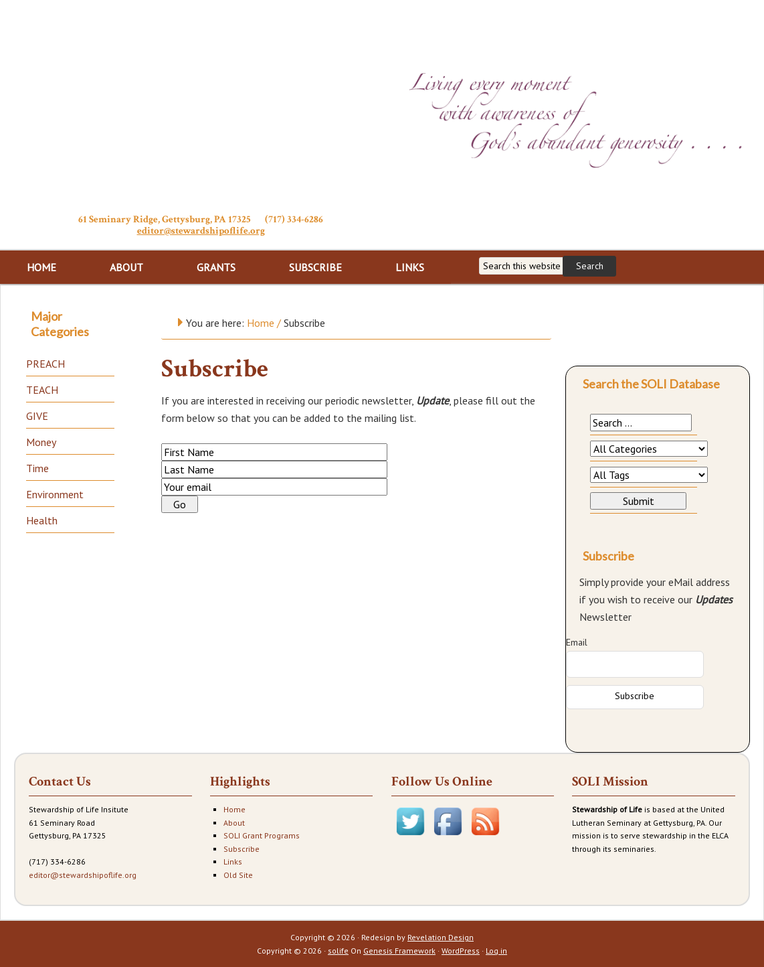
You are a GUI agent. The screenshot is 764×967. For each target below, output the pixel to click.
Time (37, 468)
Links (232, 862)
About (234, 823)
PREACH (45, 363)
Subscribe (241, 849)
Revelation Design (440, 937)
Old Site (238, 875)
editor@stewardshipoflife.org (201, 230)
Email (576, 642)
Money (41, 442)
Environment (55, 494)
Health (42, 520)
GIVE (37, 416)
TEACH (42, 389)
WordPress (461, 951)
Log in (496, 951)
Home (234, 809)
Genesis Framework (399, 951)
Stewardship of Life (200, 105)
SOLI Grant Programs (261, 835)
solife (338, 951)
